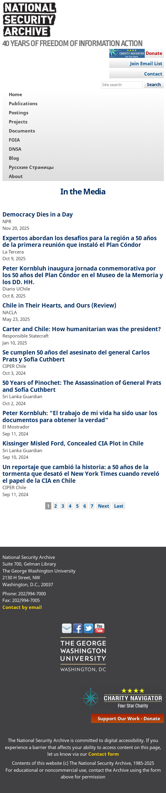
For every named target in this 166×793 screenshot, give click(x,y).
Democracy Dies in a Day (37, 214)
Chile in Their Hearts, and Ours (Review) (59, 305)
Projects (18, 122)
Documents (22, 131)
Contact (153, 74)
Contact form (103, 754)
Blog (14, 158)
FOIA (14, 140)
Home (15, 94)
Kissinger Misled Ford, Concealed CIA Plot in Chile (73, 443)
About (16, 176)
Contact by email (22, 607)
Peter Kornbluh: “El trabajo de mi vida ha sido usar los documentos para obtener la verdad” (79, 416)
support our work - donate (129, 718)
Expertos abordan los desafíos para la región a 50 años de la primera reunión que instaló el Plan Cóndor (79, 241)
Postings (18, 112)
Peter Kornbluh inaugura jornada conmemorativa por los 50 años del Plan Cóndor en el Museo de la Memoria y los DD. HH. (82, 275)
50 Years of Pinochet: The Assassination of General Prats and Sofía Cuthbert (81, 386)
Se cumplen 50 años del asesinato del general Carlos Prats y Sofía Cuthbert (76, 355)
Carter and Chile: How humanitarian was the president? (81, 329)
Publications (23, 103)
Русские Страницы (31, 167)
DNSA (15, 149)
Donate (154, 53)
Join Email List (146, 63)
